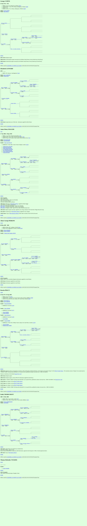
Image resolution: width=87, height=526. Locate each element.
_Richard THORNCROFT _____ (25, 447)
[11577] (12, 341)
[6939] (24, 8)
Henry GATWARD (7, 82)
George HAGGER (6, 168)
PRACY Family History (59, 410)
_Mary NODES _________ (14, 186)
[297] (18, 438)
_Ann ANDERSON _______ (24, 95)
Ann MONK (6, 441)
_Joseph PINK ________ (14, 116)
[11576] (12, 336)
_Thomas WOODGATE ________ (25, 459)
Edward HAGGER (7, 155)
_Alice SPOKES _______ (14, 375)
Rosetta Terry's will (58, 418)
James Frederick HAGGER (8, 167)
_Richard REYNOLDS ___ (34, 176)
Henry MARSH (7, 339)
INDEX (1, 63)
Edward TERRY (6, 355)
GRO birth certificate (14, 227)
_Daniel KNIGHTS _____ (24, 209)
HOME (1, 71)
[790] (23, 152)
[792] (1, 147)
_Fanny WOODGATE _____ (14, 461)
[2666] (32, 329)
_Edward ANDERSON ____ (34, 93)
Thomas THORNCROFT (8, 440)
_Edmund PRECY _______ (14, 363)
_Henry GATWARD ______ (5, 97)
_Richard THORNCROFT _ (14, 449)
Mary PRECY (6, 11)
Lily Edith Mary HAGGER (8, 165)
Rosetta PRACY (5, 382)
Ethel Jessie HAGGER (7, 163)
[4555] (1, 509)
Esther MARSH (6, 344)
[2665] (11, 328)
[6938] (27, 6)
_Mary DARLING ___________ (25, 379)
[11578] (12, 348)
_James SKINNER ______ (35, 482)
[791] (29, 153)
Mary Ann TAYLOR (8, 158)
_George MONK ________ (14, 474)
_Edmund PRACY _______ (5, 369)
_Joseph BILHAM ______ (35, 289)
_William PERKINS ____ (5, 268)
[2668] (1, 323)
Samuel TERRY (7, 352)
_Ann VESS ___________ (24, 107)
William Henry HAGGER (7, 162)
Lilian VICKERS (6, 515)
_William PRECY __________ (15, 43)
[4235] (21, 251)
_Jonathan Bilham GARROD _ (15, 287)
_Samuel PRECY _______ (26, 41)
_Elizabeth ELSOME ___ (24, 215)
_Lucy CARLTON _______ (5, 394)
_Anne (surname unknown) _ (25, 490)
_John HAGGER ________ (14, 174)
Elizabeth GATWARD (5, 110)
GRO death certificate (16, 235)
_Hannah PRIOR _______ (24, 190)
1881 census (2, 230)
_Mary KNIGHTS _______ (14, 211)
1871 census (2, 229)
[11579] (34, 353)
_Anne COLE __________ (35, 484)
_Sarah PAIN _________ (34, 178)
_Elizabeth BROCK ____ (35, 285)
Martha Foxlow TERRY (7, 356)
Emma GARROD (7, 254)
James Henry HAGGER (6, 193)
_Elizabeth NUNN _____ (14, 103)
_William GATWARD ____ (24, 89)
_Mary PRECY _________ (5, 49)
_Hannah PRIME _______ (14, 128)
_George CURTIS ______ (5, 24)
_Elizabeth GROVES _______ (25, 453)
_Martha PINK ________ (5, 122)
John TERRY (5, 350)
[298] (28, 439)
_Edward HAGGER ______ (24, 172)
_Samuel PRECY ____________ (36, 39)
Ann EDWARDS (7, 156)
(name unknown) (7, 346)
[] (1, 65)
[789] (20, 151)
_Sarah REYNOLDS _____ (24, 178)
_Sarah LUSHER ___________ (15, 274)
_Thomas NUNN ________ (24, 101)
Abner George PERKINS (6, 281)
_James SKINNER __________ (25, 484)
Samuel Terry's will (18, 413)
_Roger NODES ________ (24, 184)
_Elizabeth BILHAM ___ (26, 291)
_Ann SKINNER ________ (14, 486)
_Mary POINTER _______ (35, 291)
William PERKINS (7, 253)
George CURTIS (6, 10)
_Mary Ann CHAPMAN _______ (15, 299)
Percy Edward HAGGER (7, 166)
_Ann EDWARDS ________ (5, 205)
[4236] (1, 246)
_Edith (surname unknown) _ (36, 41)
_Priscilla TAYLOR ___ (26, 47)
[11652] (27, 160)
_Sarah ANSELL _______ (34, 95)
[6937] (20, 5)
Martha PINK (6, 83)
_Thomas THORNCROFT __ (5, 455)
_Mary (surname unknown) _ (15, 55)
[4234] (19, 250)
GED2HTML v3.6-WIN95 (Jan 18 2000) (14, 73)
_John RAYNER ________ (14, 199)
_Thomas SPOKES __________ (25, 373)
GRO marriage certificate (14, 236)
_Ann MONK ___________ (5, 480)
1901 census (2, 231)
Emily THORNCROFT (5, 468)
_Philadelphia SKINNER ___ (25, 465)
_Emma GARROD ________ (5, 293)
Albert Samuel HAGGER (7, 164)
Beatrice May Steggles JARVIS (10, 256)
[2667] (29, 330)
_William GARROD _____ (35, 283)
